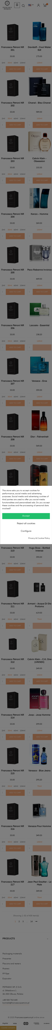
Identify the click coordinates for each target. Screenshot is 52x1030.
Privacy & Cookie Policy (39, 538)
